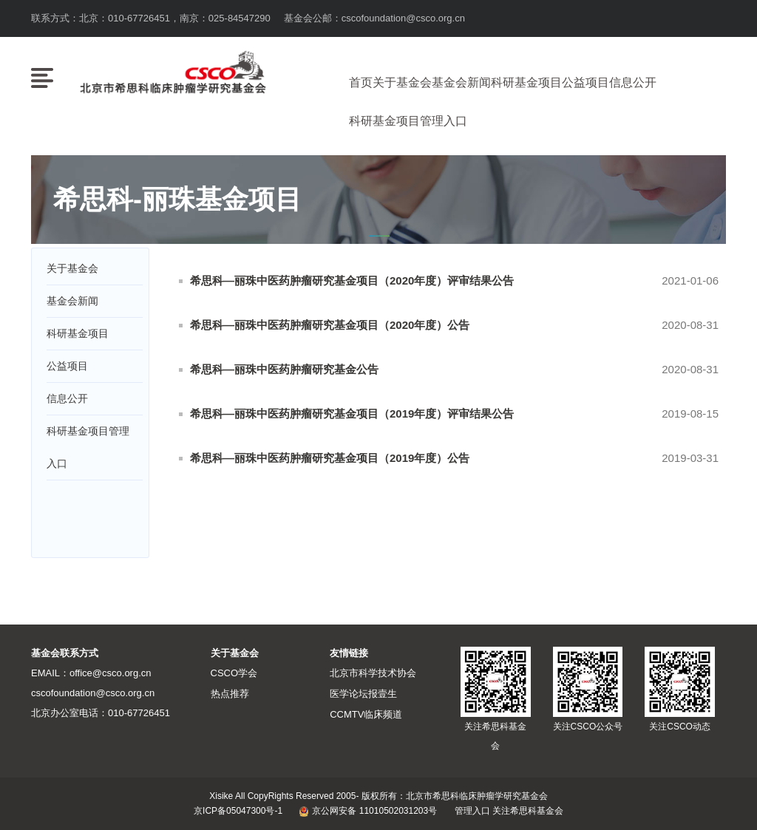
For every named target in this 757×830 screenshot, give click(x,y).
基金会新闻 (461, 82)
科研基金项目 (526, 82)
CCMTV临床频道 (366, 713)
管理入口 (472, 811)
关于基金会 (402, 82)
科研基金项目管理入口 (408, 121)
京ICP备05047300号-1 (238, 811)
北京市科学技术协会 (373, 673)
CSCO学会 (234, 673)
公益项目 (585, 82)
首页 (361, 82)
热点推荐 (230, 693)
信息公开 (632, 82)
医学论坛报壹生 (363, 693)
